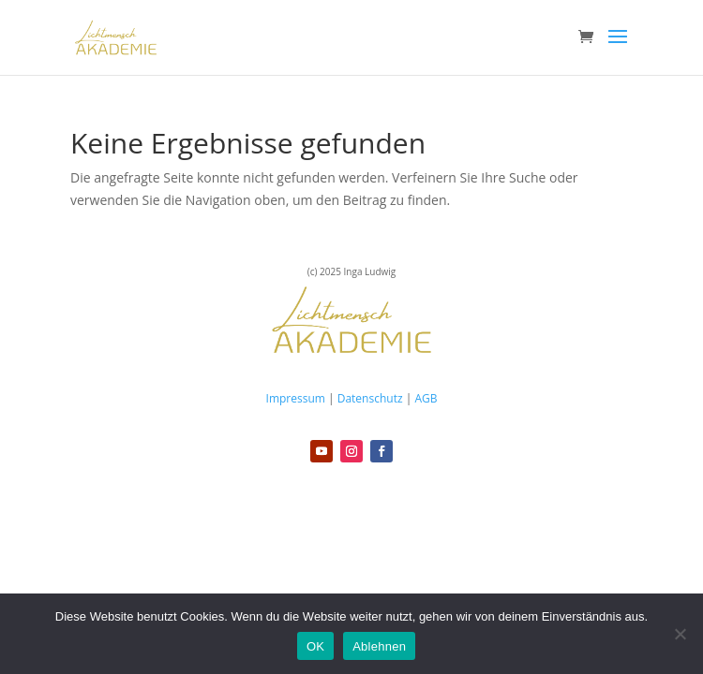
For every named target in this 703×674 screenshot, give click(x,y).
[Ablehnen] (679, 633)
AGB (425, 398)
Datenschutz (370, 398)
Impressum (295, 398)
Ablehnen (379, 646)
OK (315, 646)
